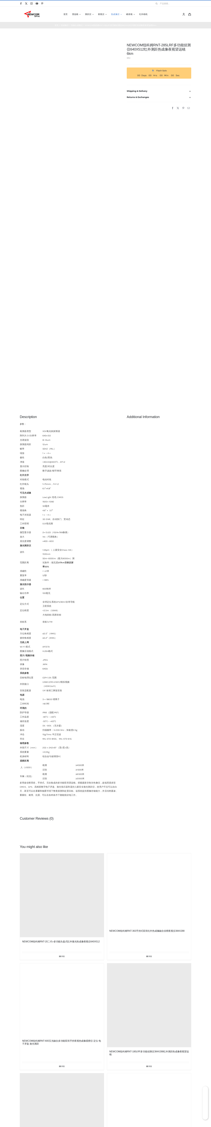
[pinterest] (42, 3)
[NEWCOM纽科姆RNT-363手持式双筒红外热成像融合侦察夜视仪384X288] (149, 890)
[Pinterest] (183, 108)
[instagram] (31, 3)
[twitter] (26, 3)
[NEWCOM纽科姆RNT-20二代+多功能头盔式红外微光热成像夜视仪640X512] (62, 895)
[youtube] (37, 3)
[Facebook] (172, 108)
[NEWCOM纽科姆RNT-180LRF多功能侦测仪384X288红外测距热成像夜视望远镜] (149, 1005)
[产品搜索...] (172, 3)
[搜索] (157, 3)
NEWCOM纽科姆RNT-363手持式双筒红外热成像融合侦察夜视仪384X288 (146, 931)
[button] (159, 91)
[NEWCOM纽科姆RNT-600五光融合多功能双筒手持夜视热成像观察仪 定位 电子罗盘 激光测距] (62, 1000)
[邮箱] (188, 108)
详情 (63, 956)
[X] (178, 108)
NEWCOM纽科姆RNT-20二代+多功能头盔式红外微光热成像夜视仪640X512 (61, 941)
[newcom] (31, 11)
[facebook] (21, 3)
